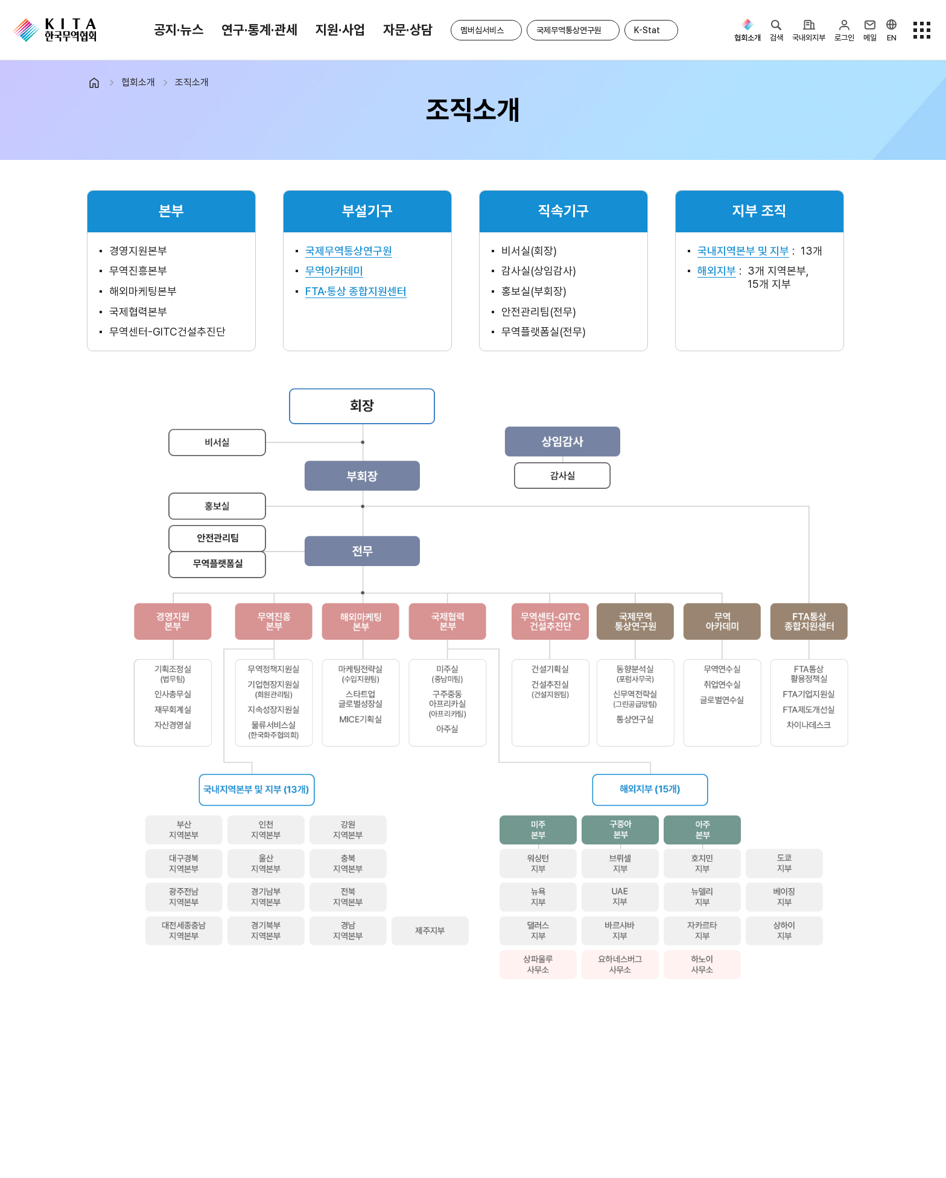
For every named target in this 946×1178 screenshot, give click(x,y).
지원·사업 (340, 29)
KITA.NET (54, 30)
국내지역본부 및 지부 (743, 250)
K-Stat (647, 30)
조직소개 (192, 82)
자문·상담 (408, 29)
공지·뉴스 (178, 29)
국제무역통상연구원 (569, 30)
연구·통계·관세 (259, 29)
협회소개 (138, 82)
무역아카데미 (334, 270)
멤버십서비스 (482, 30)
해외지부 (716, 270)
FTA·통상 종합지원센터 (356, 291)
